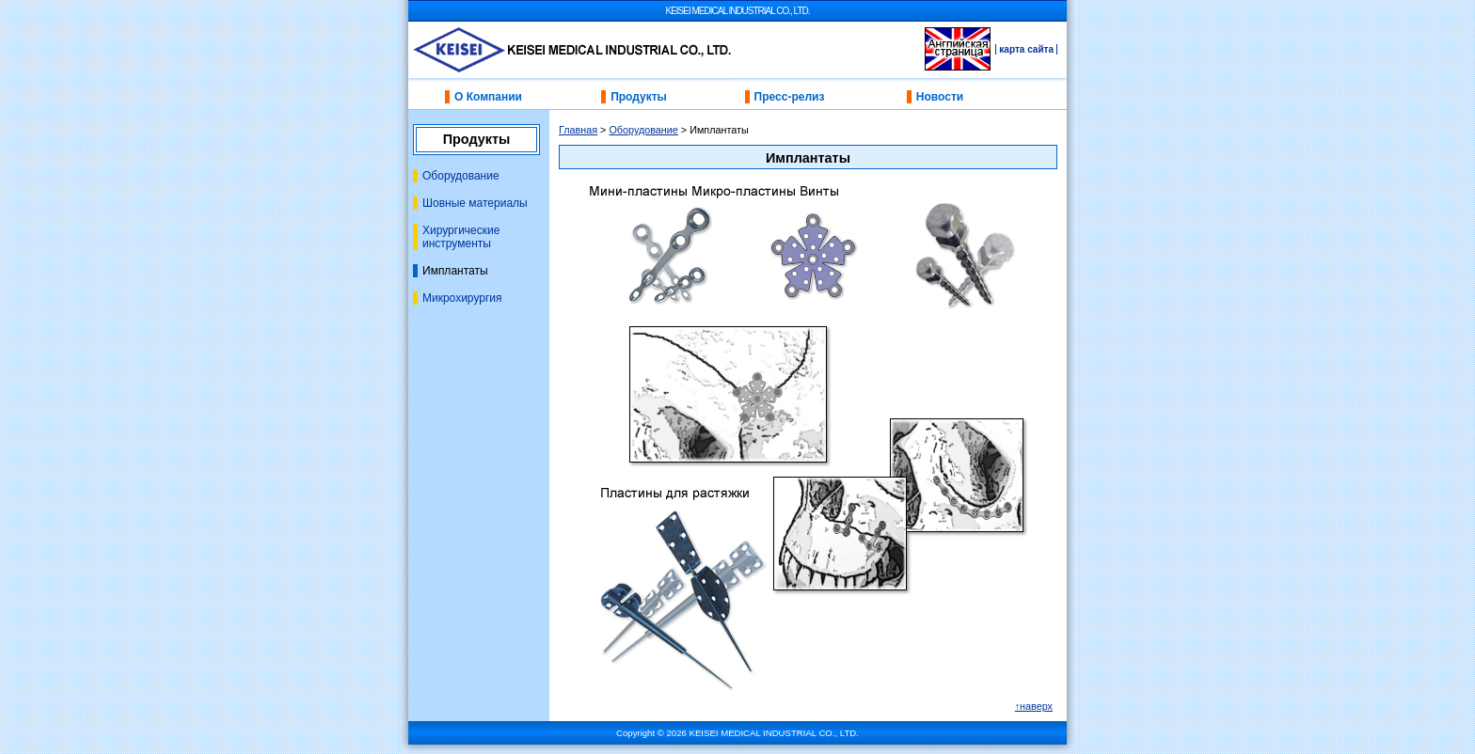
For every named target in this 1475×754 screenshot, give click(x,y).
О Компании (488, 96)
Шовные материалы (475, 203)
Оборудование (461, 175)
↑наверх (1034, 706)
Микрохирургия (462, 298)
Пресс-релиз (789, 96)
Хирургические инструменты (461, 237)
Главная (578, 129)
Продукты (639, 96)
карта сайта (1026, 49)
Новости (939, 96)
